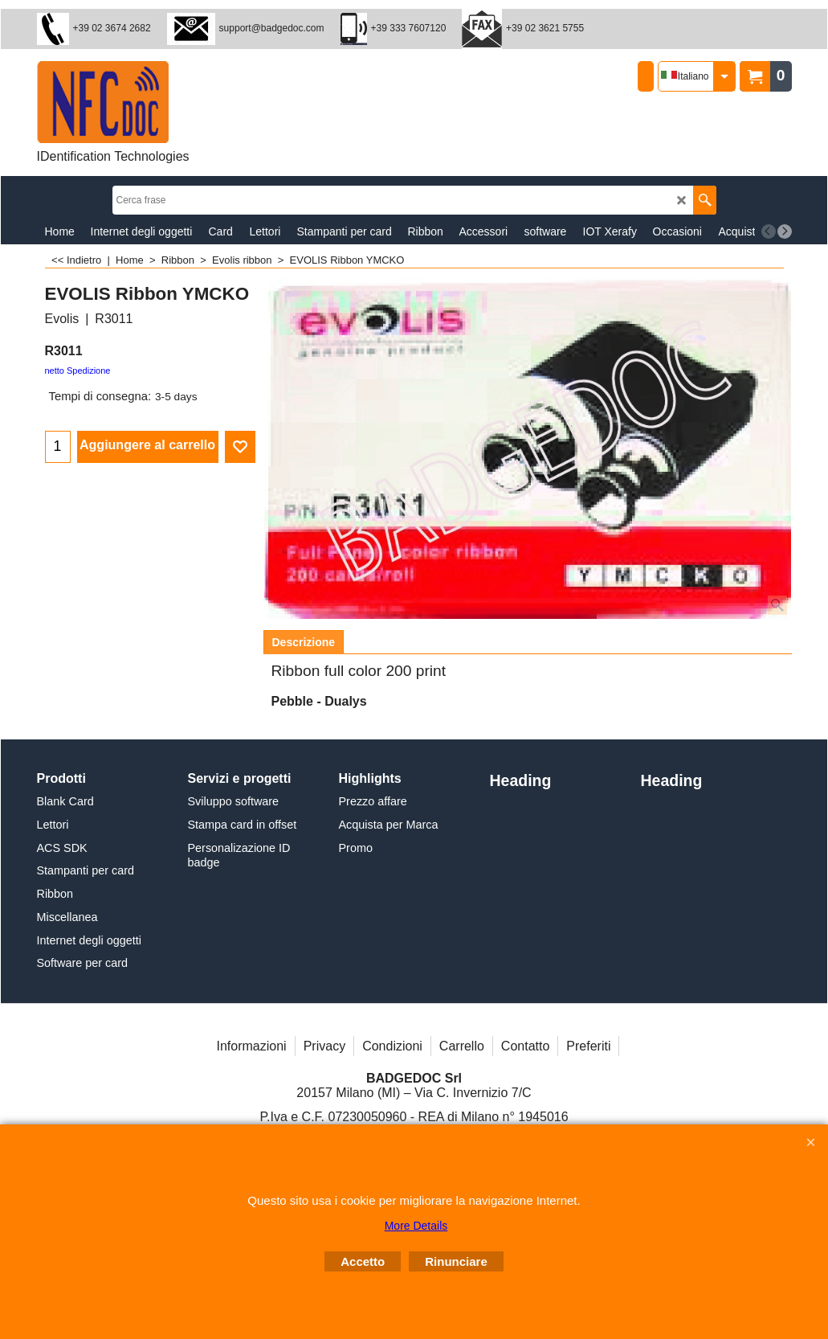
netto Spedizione (78, 370)
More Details (416, 1225)
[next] (784, 231)
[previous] (768, 231)
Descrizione (304, 642)
